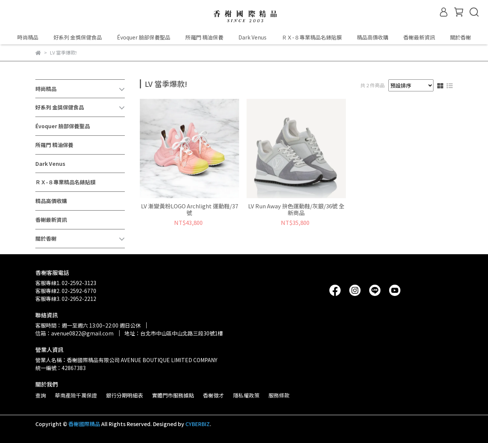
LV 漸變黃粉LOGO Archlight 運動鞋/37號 (189, 209)
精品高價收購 (372, 37)
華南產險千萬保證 (76, 395)
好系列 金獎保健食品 (77, 37)
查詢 (40, 395)
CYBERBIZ (197, 424)
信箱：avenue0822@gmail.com (74, 333)
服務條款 (278, 395)
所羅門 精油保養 (204, 37)
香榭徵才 (213, 395)
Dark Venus (252, 37)
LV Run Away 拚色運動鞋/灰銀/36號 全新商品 (296, 209)
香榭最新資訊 (419, 37)
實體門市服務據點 (173, 395)
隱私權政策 (246, 395)
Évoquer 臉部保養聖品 (143, 37)
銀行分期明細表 (124, 395)
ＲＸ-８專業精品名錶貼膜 (312, 37)
